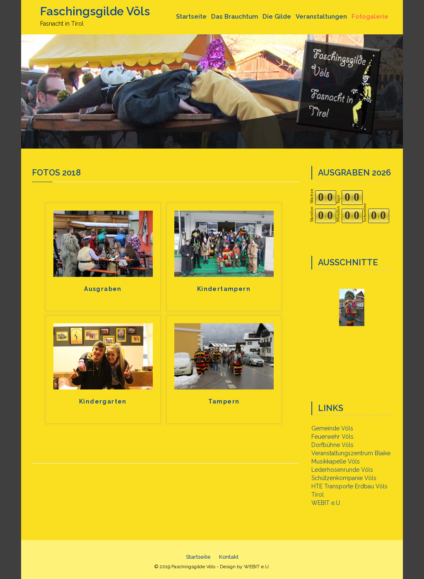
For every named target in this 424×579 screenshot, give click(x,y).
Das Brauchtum (234, 16)
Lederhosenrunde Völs (342, 469)
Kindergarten (103, 401)
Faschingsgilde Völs (95, 11)
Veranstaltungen (321, 16)
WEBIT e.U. (326, 503)
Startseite (191, 16)
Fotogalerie (370, 16)
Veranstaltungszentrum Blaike (350, 453)
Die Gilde (277, 16)
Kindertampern (224, 289)
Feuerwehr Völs (332, 436)
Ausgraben (103, 289)
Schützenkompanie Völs (343, 478)
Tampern (224, 401)
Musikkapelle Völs (335, 461)
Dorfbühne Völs (332, 445)
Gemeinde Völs (332, 428)
